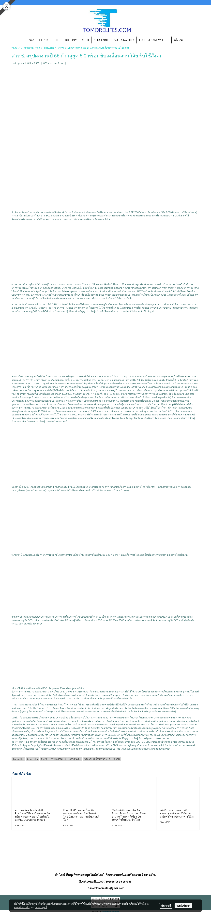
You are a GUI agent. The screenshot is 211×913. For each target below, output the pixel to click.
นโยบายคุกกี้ (41, 907)
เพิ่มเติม (178, 40)
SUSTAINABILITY (124, 40)
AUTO (85, 40)
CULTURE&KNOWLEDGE (154, 40)
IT (57, 40)
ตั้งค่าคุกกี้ (166, 905)
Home (30, 40)
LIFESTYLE (45, 40)
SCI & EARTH (101, 40)
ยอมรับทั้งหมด (183, 905)
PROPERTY (70, 40)
